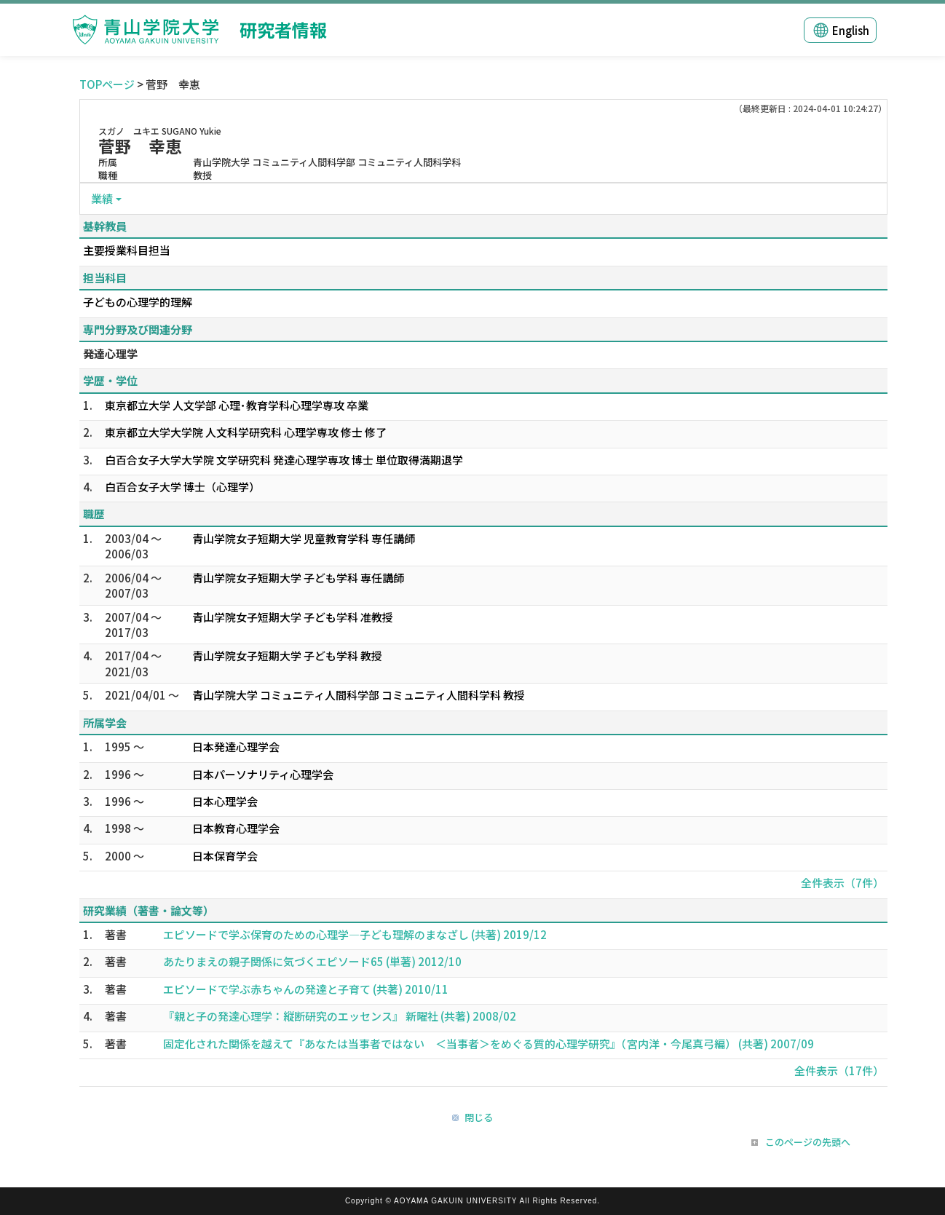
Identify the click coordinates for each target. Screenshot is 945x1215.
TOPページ (107, 84)
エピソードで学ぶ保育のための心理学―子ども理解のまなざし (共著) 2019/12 (355, 934)
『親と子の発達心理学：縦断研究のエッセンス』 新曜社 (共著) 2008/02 (339, 1016)
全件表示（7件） (842, 882)
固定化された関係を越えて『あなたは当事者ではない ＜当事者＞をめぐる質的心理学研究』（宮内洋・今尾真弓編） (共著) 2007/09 (488, 1043)
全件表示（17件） (839, 1070)
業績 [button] (102, 198)
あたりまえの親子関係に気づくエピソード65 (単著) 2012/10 (312, 961)
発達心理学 (110, 353)
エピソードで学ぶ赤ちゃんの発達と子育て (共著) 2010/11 (305, 989)
